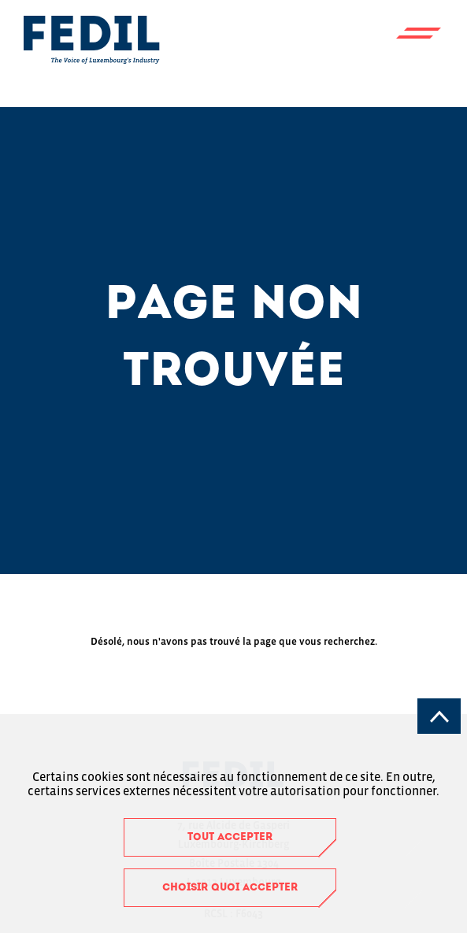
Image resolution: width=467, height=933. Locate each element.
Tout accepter (229, 837)
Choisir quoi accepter (230, 888)
